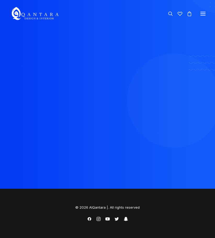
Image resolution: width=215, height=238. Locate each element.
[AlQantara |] (34, 13)
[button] (203, 13)
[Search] (168, 13)
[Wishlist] (177, 13)
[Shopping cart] (187, 13)
